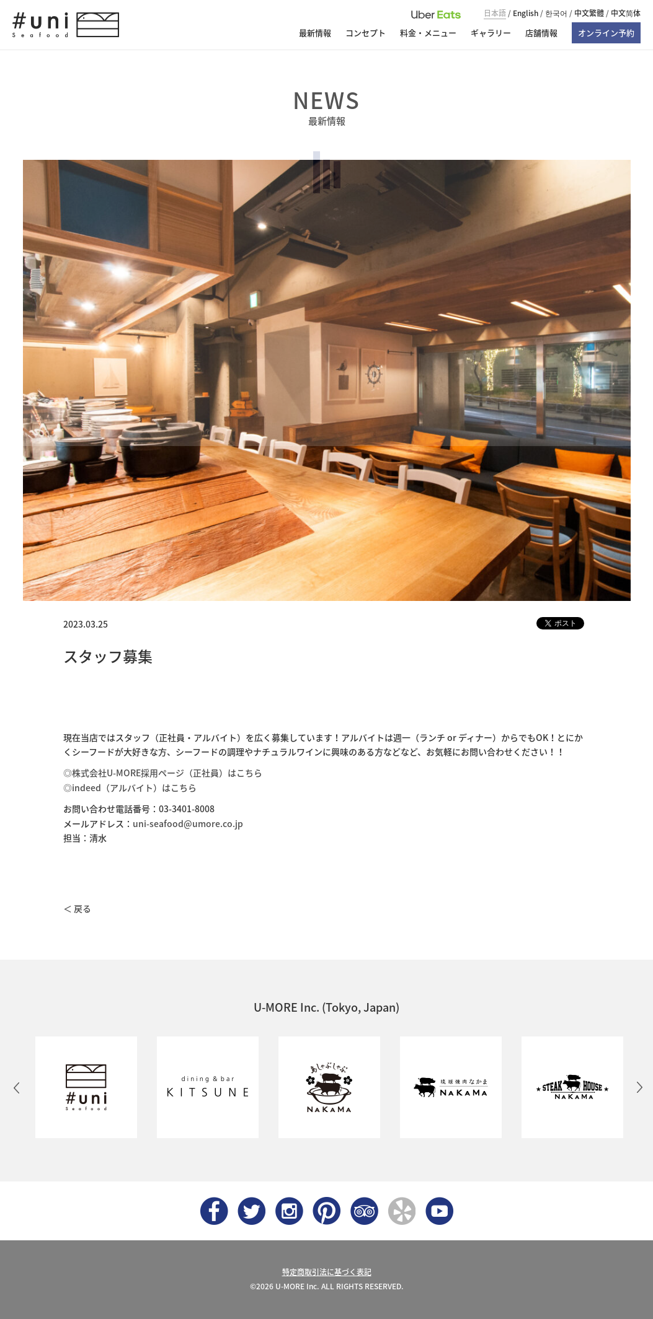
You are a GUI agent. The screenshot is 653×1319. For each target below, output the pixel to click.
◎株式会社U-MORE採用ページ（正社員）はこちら (162, 772)
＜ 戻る (77, 908)
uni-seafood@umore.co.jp (188, 823)
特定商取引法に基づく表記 (326, 1271)
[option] (83, 1087)
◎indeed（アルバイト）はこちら (130, 787)
